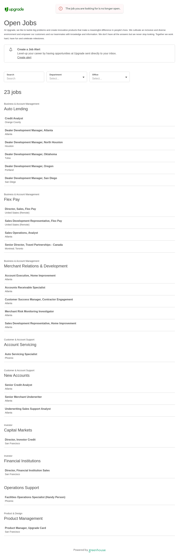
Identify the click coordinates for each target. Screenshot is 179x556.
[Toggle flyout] (84, 77)
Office (95, 74)
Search (10, 74)
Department (55, 74)
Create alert (24, 57)
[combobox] (49, 78)
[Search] (24, 79)
